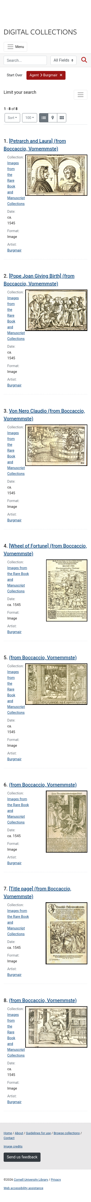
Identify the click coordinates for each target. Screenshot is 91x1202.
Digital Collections (40, 31)
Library (18, 22)
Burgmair (14, 250)
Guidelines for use (38, 1133)
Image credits (13, 1146)
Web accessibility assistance (23, 1188)
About (19, 1133)
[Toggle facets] (80, 95)
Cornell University (28, 9)
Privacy (56, 1179)
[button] (46, 75)
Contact (9, 1138)
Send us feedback (22, 1157)
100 (31, 117)
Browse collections (67, 1133)
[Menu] (15, 47)
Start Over (14, 75)
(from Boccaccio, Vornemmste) (43, 657)
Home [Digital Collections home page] (8, 1133)
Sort (11, 118)
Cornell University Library (31, 1179)
